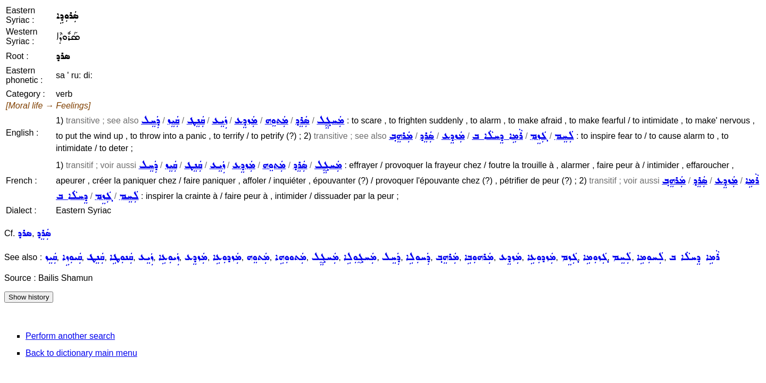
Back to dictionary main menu (81, 352)
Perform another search (70, 335)
